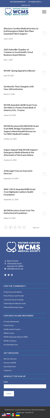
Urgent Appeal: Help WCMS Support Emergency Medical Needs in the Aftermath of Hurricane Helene (21, 152)
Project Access (9, 325)
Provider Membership (11, 322)
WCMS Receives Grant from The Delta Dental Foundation (19, 211)
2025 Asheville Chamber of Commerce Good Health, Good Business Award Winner (18, 52)
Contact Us (7, 370)
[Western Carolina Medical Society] (21, 12)
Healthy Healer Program (12, 329)
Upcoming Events (10, 366)
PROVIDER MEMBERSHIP (17, 1)
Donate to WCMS (10, 363)
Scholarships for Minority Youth (15, 303)
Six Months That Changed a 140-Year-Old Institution (19, 87)
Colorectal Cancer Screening (13, 300)
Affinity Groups (9, 333)
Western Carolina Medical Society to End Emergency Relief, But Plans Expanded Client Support (21, 31)
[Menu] (43, 12)
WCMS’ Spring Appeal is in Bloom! (19, 70)
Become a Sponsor (10, 359)
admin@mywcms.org (15, 269)
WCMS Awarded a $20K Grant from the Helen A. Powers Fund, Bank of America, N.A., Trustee (20, 107)
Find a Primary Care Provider (14, 296)
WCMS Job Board (10, 341)
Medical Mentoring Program (13, 307)
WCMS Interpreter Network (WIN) (16, 337)
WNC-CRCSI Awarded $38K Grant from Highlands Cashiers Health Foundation (20, 192)
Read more (44, 33)
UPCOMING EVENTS (34, 1)
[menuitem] (18, 1)
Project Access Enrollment (13, 292)
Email (6, 382)
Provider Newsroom (11, 345)
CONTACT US (25, 5)
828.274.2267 (13, 261)
